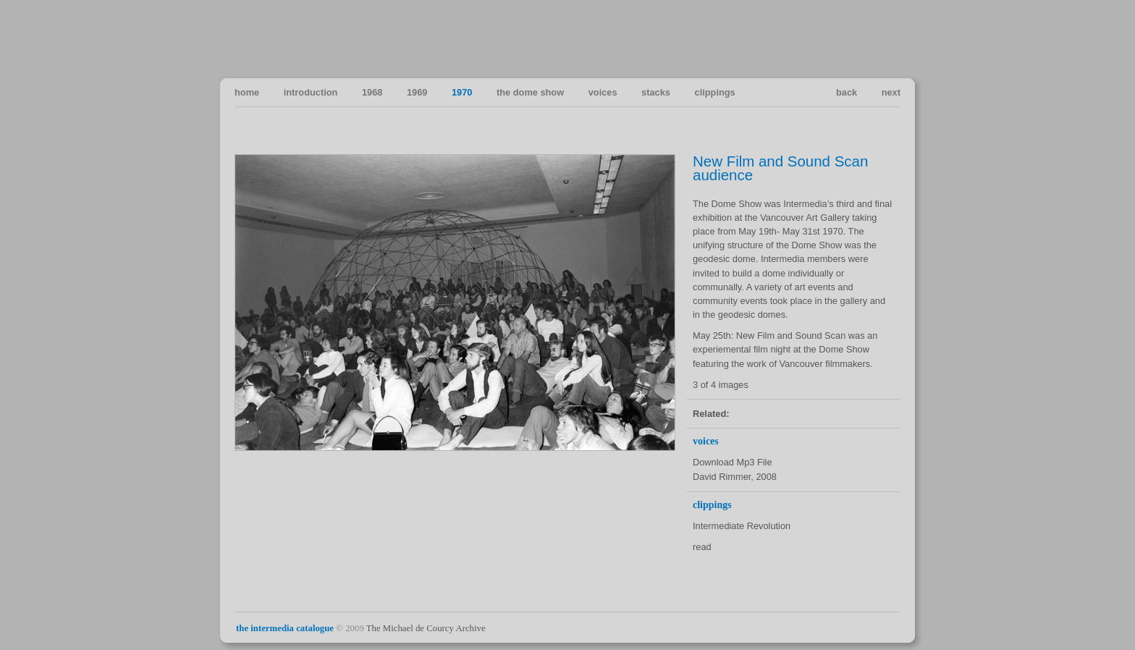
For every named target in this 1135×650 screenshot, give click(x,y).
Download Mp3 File (732, 462)
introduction (311, 92)
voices (602, 92)
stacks (655, 92)
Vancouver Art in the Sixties (888, 38)
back (846, 92)
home (247, 92)
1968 (372, 92)
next (891, 92)
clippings (715, 92)
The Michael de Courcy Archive (426, 628)
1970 (462, 92)
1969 (417, 92)
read (702, 546)
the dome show (530, 92)
